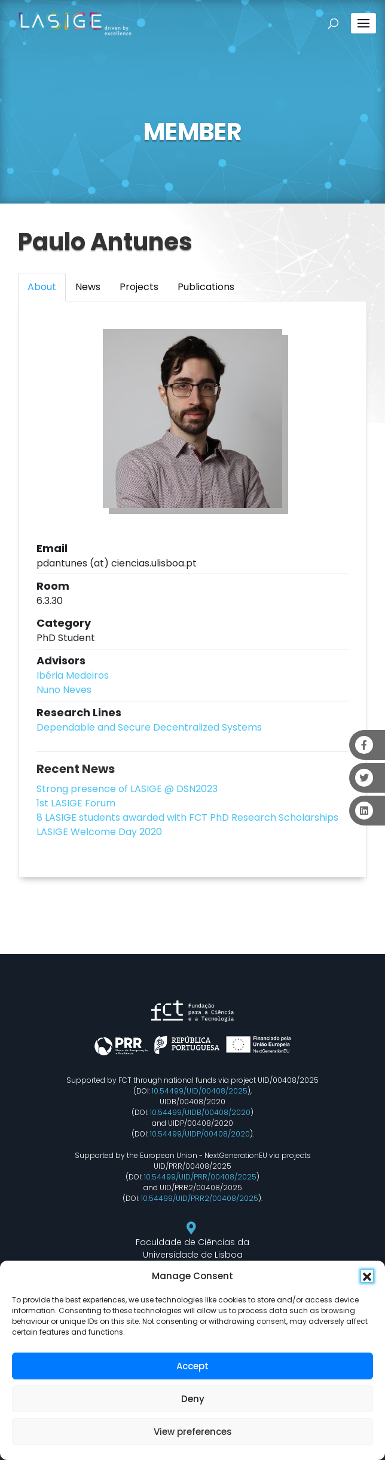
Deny (192, 1399)
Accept (192, 1366)
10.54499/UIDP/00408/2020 (200, 1134)
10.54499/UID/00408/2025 (200, 1091)
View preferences (193, 1431)
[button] (367, 1276)
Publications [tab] (206, 287)
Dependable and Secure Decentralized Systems (149, 727)
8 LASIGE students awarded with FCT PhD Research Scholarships (187, 817)
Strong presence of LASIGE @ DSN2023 (127, 789)
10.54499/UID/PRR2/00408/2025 (199, 1198)
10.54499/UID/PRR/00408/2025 (200, 1177)
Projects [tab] (139, 287)
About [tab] (42, 287)
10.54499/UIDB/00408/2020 (200, 1112)
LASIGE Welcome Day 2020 (99, 832)
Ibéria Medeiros (72, 675)
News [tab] (87, 287)
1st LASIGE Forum (75, 803)
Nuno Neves (63, 690)
